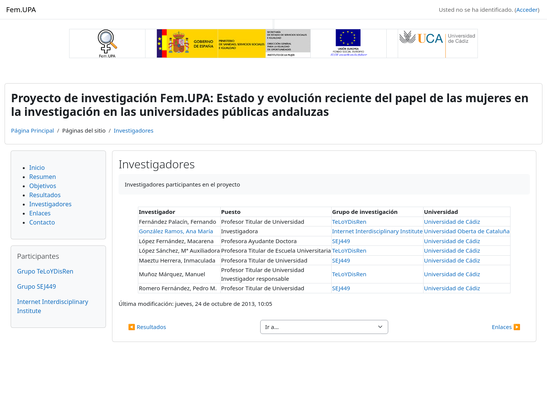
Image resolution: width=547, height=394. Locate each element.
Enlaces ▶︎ (506, 327)
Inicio (37, 167)
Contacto (42, 222)
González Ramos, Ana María (176, 231)
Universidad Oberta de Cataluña (467, 231)
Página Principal (32, 130)
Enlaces (40, 213)
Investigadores (133, 130)
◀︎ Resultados (147, 327)
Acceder (527, 9)
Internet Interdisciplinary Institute (377, 231)
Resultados (45, 195)
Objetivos (42, 186)
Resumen (42, 176)
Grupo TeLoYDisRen (45, 271)
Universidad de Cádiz (452, 221)
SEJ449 (341, 241)
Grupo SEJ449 (36, 286)
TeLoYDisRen (349, 221)
